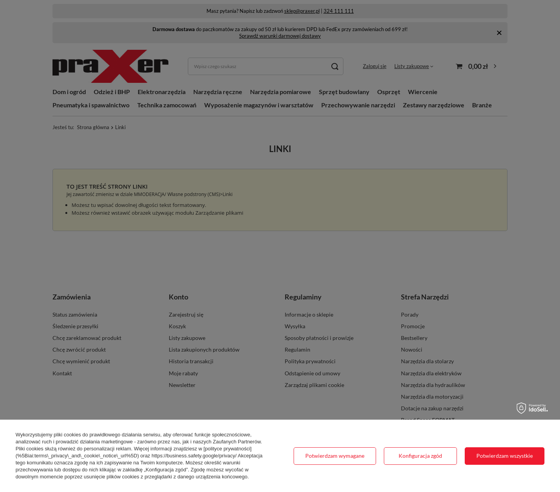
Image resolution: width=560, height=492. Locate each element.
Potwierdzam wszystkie (504, 455)
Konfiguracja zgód (420, 455)
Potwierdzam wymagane (334, 455)
